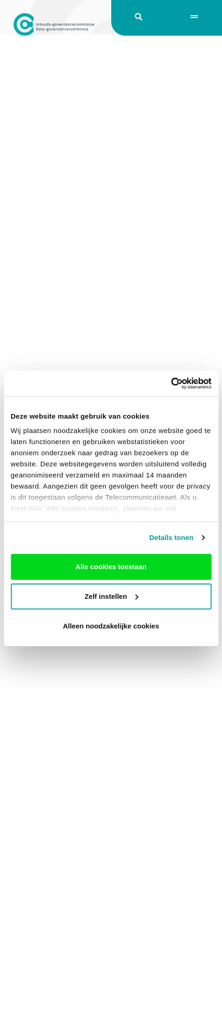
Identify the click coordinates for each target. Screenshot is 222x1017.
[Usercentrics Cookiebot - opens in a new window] (170, 383)
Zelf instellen (111, 596)
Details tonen (171, 537)
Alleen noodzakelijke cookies (111, 626)
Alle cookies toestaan (111, 567)
